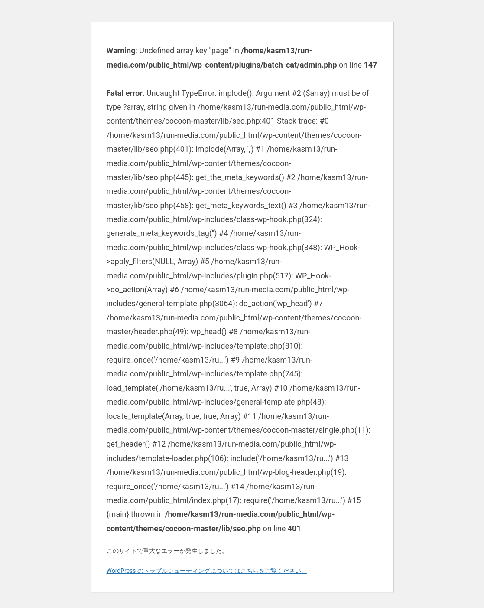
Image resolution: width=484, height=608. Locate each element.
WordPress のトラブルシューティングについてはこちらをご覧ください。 (207, 570)
